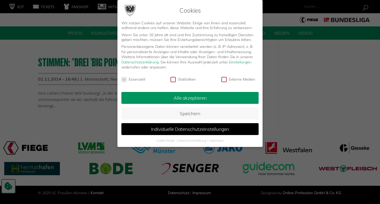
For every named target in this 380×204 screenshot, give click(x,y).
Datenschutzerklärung (140, 59)
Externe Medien (238, 77)
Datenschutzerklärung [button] (192, 138)
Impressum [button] (217, 138)
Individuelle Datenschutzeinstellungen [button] (190, 126)
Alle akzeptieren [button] (190, 95)
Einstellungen (240, 59)
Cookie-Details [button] (165, 138)
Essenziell (133, 77)
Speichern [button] (190, 111)
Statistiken (183, 77)
